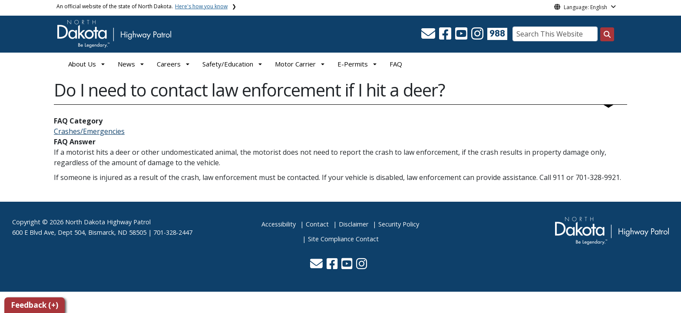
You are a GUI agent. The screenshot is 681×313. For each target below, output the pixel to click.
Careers (169, 64)
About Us (82, 64)
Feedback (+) (34, 305)
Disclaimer (353, 224)
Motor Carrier (295, 64)
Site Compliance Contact (343, 239)
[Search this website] (607, 34)
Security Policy (398, 224)
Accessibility (278, 224)
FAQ (396, 64)
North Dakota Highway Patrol (108, 222)
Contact (317, 224)
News (126, 64)
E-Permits (352, 64)
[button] (429, 36)
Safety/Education (227, 64)
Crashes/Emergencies (89, 131)
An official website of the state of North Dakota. (142, 6)
